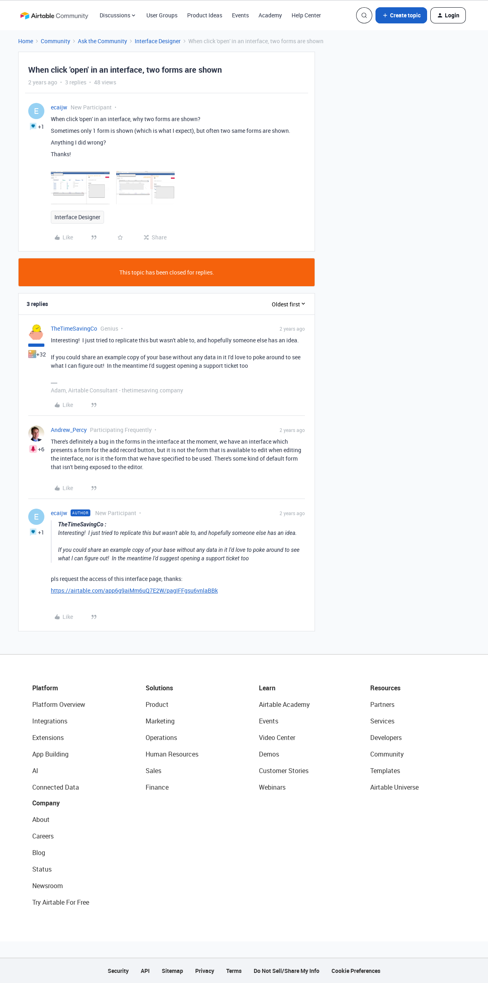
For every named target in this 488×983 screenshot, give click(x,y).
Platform (45, 687)
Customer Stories (284, 770)
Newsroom (47, 885)
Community (55, 41)
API (145, 971)
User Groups (161, 15)
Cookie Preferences (356, 971)
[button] (401, 15)
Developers (386, 737)
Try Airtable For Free (60, 902)
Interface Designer (158, 41)
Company (46, 803)
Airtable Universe (394, 787)
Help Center (306, 15)
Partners (382, 704)
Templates (385, 770)
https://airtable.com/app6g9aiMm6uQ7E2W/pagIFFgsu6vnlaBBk (134, 590)
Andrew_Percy (69, 430)
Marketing (160, 721)
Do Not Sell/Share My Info (286, 971)
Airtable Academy (284, 704)
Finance (157, 787)
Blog (38, 852)
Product (157, 704)
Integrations (49, 721)
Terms (234, 971)
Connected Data (55, 787)
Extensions (48, 737)
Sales (153, 770)
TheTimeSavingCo (74, 328)
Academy (270, 15)
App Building (50, 754)
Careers (43, 836)
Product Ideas (204, 15)
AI (35, 770)
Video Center (277, 737)
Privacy (204, 971)
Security (118, 971)
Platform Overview (58, 704)
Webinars (272, 787)
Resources (385, 687)
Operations (161, 737)
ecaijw (59, 107)
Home (25, 41)
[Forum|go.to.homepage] (54, 15)
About (41, 819)
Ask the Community (102, 41)
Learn (267, 687)
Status (42, 869)
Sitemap (172, 971)
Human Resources (172, 754)
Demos (269, 754)
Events (240, 15)
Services (382, 721)
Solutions (159, 687)
